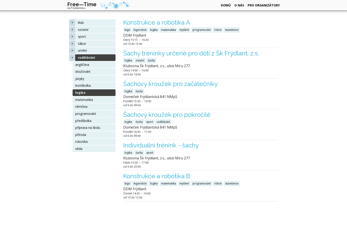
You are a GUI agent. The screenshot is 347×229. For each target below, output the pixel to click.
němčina (81, 106)
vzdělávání (86, 57)
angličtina (82, 65)
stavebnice (232, 30)
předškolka (83, 121)
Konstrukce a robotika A (156, 22)
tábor (82, 43)
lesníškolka (83, 85)
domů (226, 5)
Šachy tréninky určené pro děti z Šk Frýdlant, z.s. (191, 53)
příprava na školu (87, 127)
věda (78, 149)
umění (82, 50)
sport (82, 36)
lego (127, 30)
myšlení (184, 30)
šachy (151, 60)
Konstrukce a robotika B (156, 176)
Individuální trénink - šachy (161, 145)
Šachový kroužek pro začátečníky (170, 84)
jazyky (79, 78)
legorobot (140, 30)
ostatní (83, 29)
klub (81, 22)
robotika (81, 141)
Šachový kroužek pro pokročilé (166, 114)
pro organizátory (264, 5)
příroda (80, 135)
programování (85, 114)
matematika (84, 100)
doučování (82, 71)
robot (218, 30)
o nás (239, 5)
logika (80, 92)
